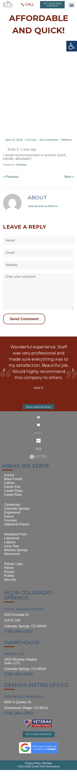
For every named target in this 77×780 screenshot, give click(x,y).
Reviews (21, 164)
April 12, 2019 (14, 139)
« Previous (11, 176)
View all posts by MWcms (43, 206)
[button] (27, 4)
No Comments (49, 139)
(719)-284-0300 (18, 631)
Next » (69, 176)
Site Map (47, 763)
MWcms (67, 139)
